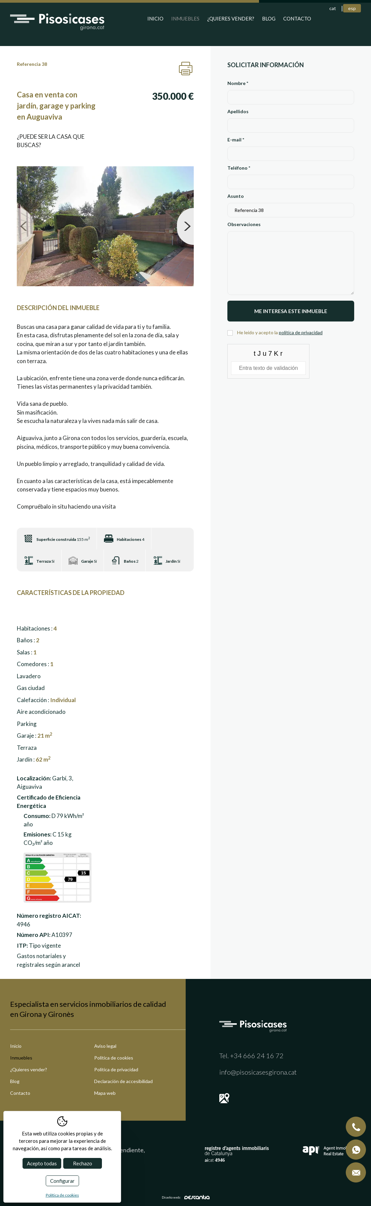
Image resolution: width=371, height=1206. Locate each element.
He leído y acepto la (280, 332)
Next (185, 226)
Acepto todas (42, 1163)
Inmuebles (185, 18)
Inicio (155, 18)
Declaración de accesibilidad (123, 1081)
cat (332, 8)
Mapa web (105, 1093)
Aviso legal (105, 1046)
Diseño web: (186, 1197)
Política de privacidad (116, 1069)
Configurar (62, 1181)
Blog (268, 18)
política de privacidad (301, 332)
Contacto (297, 18)
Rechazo (82, 1163)
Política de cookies (113, 1058)
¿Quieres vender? (230, 18)
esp (352, 8)
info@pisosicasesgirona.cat (258, 1072)
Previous (25, 226)
